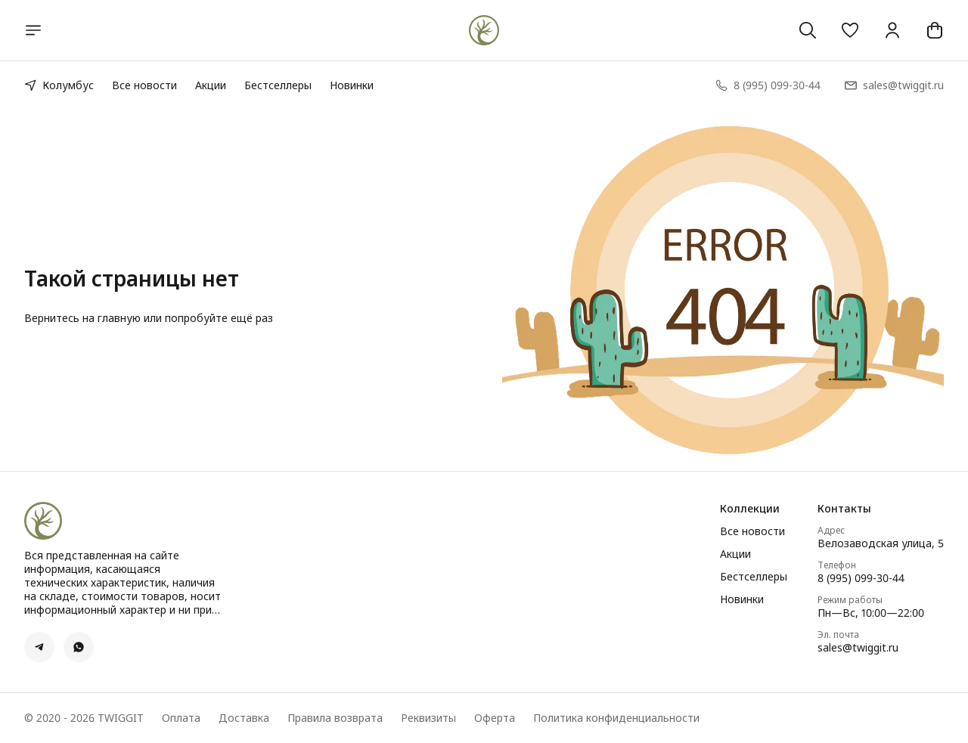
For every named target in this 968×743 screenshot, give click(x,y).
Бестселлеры (278, 85)
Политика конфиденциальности (616, 718)
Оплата (181, 718)
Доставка (244, 718)
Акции (210, 85)
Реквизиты (428, 718)
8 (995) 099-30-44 (861, 578)
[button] (850, 30)
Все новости (144, 85)
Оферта (494, 718)
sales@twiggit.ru (858, 648)
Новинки (352, 85)
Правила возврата (335, 718)
